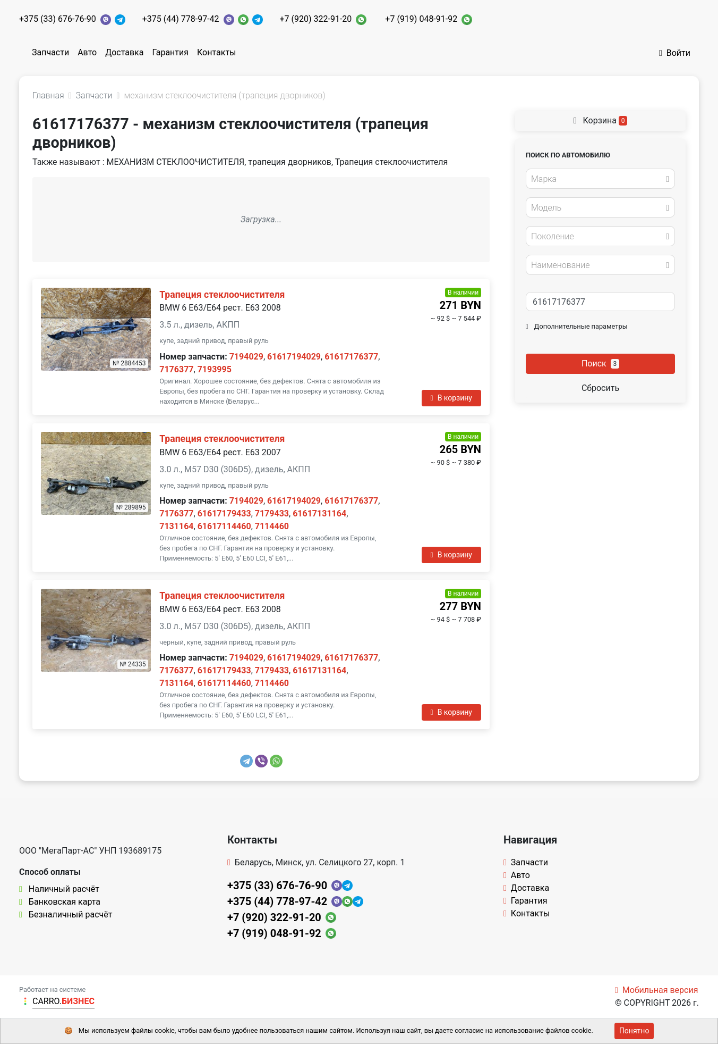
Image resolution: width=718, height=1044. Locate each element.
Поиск (600, 363)
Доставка (124, 52)
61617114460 (224, 526)
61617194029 (294, 357)
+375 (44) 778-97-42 (180, 19)
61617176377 (351, 357)
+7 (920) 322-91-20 (316, 19)
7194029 (246, 357)
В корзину (451, 398)
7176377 (176, 369)
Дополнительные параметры (577, 326)
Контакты (216, 52)
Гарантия (170, 52)
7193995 (215, 369)
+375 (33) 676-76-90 (57, 19)
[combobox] (600, 178)
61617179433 (224, 513)
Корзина (601, 120)
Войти (674, 53)
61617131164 (319, 513)
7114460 (272, 526)
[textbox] (597, 179)
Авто (87, 52)
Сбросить (600, 388)
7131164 (176, 526)
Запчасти (50, 52)
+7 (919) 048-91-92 (421, 19)
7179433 (272, 513)
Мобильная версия (656, 990)
